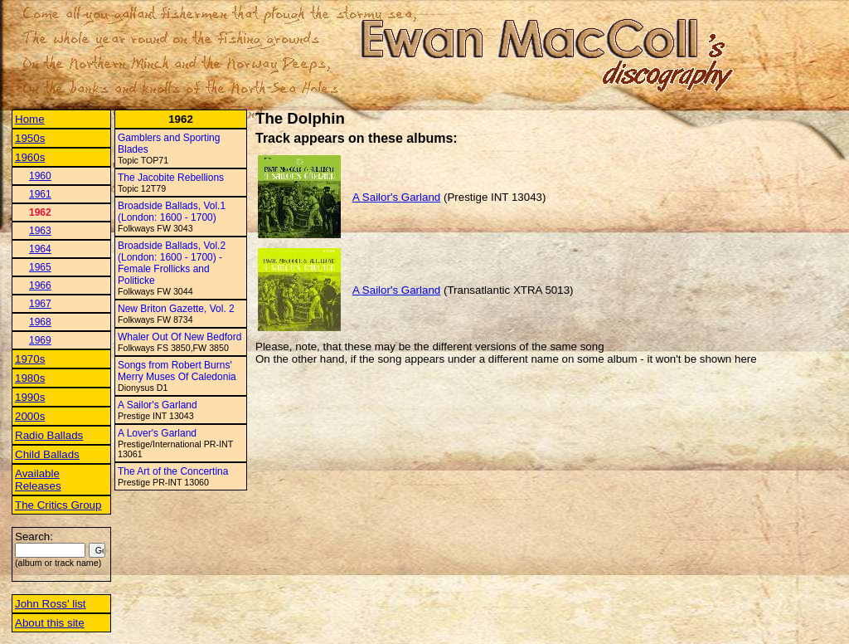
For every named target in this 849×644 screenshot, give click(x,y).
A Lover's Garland (157, 433)
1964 (40, 249)
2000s (30, 416)
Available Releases (38, 479)
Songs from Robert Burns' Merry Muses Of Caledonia (177, 371)
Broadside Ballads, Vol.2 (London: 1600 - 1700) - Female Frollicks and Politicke (172, 263)
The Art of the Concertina (173, 471)
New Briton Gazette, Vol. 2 (176, 309)
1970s (30, 359)
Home (30, 119)
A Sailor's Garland (157, 405)
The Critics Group (58, 505)
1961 (40, 194)
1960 (40, 176)
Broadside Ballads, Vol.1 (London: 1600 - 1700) (172, 211)
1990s (30, 397)
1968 (40, 322)
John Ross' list (50, 604)
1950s (30, 138)
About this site (50, 623)
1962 (40, 212)
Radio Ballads (49, 435)
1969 (40, 340)
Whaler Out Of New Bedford (179, 337)
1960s (30, 157)
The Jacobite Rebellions (171, 177)
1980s (30, 378)
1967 (40, 304)
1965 (40, 267)
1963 (40, 231)
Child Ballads (47, 454)
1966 (40, 285)
